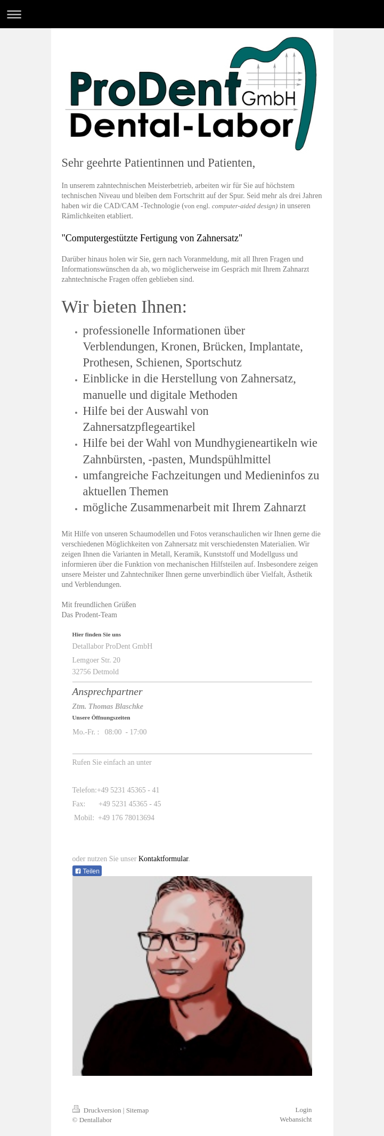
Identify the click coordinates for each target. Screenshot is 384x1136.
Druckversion (97, 1110)
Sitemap (137, 1110)
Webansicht (296, 1119)
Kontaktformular (163, 859)
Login (303, 1110)
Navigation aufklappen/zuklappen (192, 14)
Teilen (87, 871)
